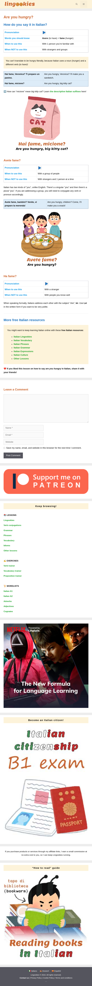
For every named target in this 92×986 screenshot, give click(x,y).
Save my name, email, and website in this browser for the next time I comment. (43, 448)
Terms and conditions (63, 978)
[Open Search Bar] (76, 4)
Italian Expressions (23, 351)
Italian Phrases (21, 344)
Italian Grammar (22, 348)
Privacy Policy (36, 978)
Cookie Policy (48, 978)
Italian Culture (21, 355)
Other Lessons (21, 358)
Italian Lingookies (23, 337)
